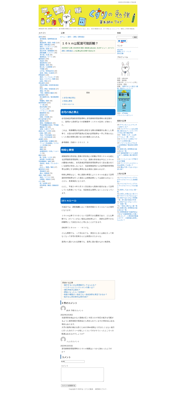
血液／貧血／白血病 (47, 73)
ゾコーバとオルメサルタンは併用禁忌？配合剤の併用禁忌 (127, 145)
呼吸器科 (42, 75)
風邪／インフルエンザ (47, 77)
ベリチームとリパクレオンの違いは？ (79, 287)
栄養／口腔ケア (45, 129)
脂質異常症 (44, 63)
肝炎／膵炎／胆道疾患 (47, 89)
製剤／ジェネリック (47, 47)
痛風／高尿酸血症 (46, 123)
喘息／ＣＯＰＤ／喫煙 (47, 79)
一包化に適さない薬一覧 (128, 206)
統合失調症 (44, 107)
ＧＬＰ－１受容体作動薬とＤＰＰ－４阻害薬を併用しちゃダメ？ (127, 218)
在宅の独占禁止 (69, 98)
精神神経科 (42, 103)
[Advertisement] (88, 71)
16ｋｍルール (68, 104)
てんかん (43, 109)
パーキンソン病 (45, 111)
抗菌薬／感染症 (45, 179)
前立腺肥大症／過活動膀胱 (49, 97)
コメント (64, 366)
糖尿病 (42, 121)
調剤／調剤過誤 (67, 51)
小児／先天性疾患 (46, 137)
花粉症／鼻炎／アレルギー (49, 163)
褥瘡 (41, 149)
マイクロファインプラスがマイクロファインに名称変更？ (127, 180)
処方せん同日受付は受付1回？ (76, 297)
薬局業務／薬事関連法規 (48, 39)
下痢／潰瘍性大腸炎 (47, 93)
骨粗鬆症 (43, 171)
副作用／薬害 (44, 49)
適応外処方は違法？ (72, 290)
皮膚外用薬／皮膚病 (47, 141)
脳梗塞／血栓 (44, 65)
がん (40, 181)
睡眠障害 (43, 113)
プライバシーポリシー (125, 115)
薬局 (40, 37)
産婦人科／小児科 (45, 131)
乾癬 (41, 147)
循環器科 (42, 59)
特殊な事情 (67, 101)
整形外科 (42, 169)
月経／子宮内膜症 (46, 135)
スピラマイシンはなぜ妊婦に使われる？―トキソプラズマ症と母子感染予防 (127, 131)
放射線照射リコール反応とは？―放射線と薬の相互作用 (127, 155)
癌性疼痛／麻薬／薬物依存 (49, 185)
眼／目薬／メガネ (46, 157)
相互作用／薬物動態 (47, 51)
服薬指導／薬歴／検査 (47, 43)
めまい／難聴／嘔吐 (47, 167)
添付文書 (120, 53)
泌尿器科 (42, 95)
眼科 (40, 155)
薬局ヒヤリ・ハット (124, 51)
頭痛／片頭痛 (44, 117)
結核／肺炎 (44, 81)
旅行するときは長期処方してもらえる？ (80, 285)
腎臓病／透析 (44, 101)
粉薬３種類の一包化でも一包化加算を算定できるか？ (85, 294)
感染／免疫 (42, 175)
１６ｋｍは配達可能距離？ (80, 43)
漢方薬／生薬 (44, 55)
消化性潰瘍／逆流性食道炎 (49, 85)
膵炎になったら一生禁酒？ (75, 292)
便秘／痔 (43, 91)
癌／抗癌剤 (44, 183)
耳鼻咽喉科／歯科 (45, 161)
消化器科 (42, 83)
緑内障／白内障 (45, 159)
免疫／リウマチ (45, 177)
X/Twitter (125, 113)
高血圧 (42, 61)
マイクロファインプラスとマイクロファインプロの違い (127, 186)
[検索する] (124, 37)
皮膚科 (41, 139)
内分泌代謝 (42, 119)
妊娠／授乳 (44, 133)
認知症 (42, 115)
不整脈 (42, 69)
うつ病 (42, 105)
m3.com (120, 49)
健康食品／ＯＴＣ (46, 57)
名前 (63, 361)
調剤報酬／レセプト (47, 53)
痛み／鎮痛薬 (44, 173)
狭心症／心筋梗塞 (46, 67)
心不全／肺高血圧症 (47, 71)
